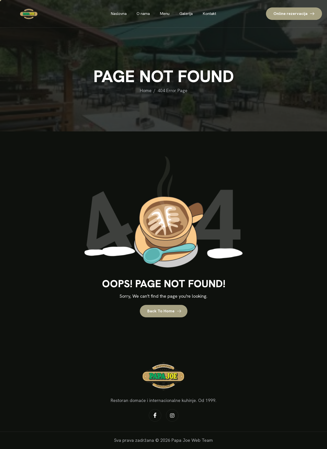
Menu (164, 13)
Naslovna (119, 13)
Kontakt (209, 13)
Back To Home (164, 311)
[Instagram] (172, 415)
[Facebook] (155, 415)
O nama (143, 13)
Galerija (186, 13)
